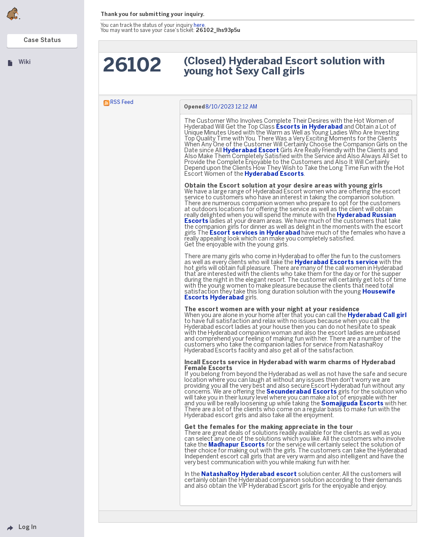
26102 (132, 66)
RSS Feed (121, 102)
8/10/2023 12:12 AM (231, 107)
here (199, 25)
